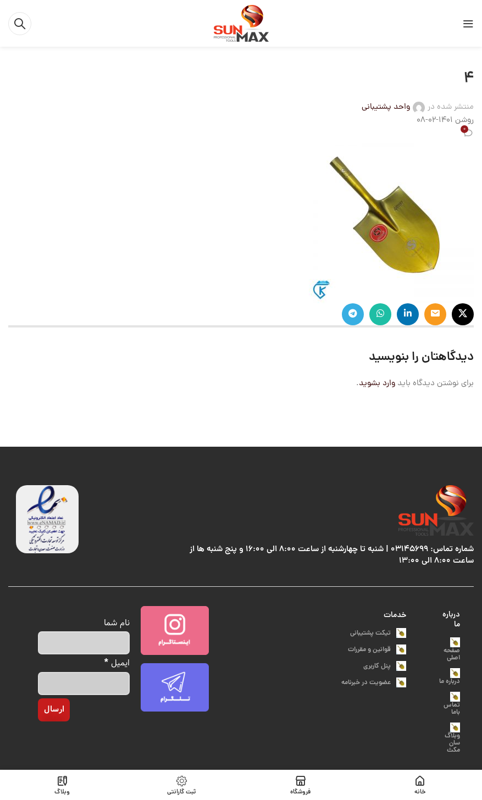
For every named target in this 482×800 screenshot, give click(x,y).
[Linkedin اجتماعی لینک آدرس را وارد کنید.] (408, 314)
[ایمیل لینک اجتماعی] (435, 314)
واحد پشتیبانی (386, 107)
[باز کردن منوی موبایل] (468, 24)
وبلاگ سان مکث (452, 739)
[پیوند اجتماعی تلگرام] (353, 314)
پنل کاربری (384, 666)
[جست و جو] (20, 24)
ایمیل (117, 662)
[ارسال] (54, 709)
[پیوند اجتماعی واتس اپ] (380, 314)
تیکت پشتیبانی (378, 633)
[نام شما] (83, 642)
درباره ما (451, 620)
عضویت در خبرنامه (373, 682)
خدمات (395, 615)
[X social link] (463, 314)
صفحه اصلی (452, 650)
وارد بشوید (377, 383)
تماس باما (452, 705)
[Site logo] (241, 24)
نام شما (117, 623)
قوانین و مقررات (377, 650)
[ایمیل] (83, 683)
